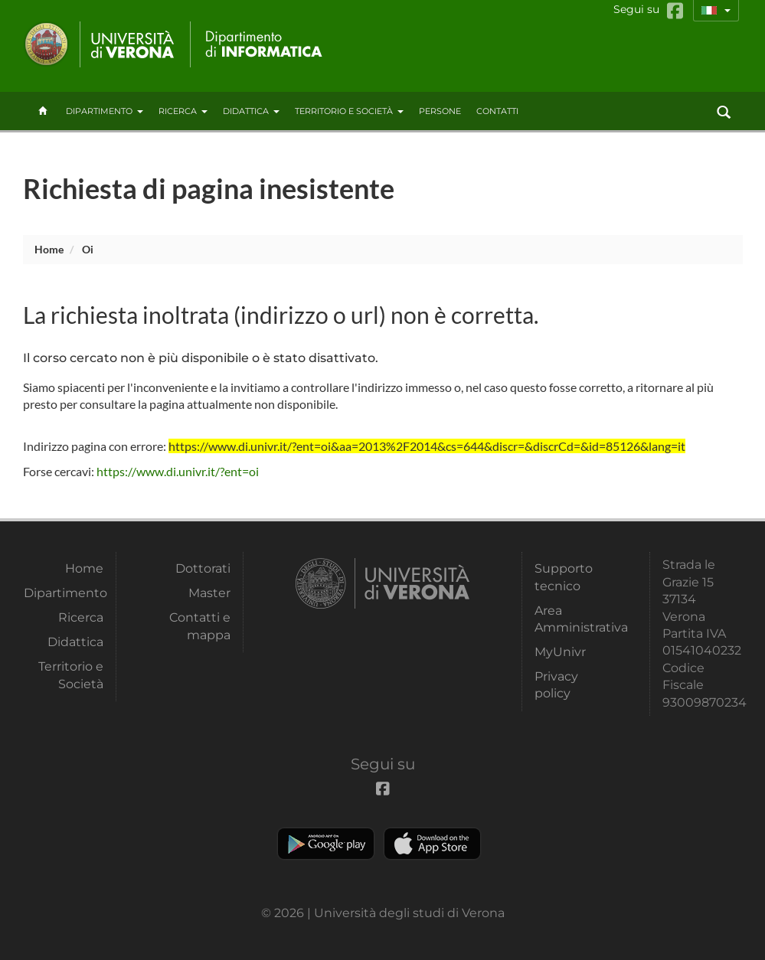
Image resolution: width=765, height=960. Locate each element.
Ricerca (183, 111)
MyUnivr (560, 652)
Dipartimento (104, 111)
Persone (440, 111)
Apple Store (432, 843)
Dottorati (202, 568)
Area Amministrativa (574, 619)
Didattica (251, 111)
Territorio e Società (349, 111)
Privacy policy (556, 684)
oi (87, 249)
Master (209, 593)
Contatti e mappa (199, 626)
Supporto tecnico (564, 577)
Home (49, 249)
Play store (326, 843)
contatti (497, 111)
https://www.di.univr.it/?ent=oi (177, 471)
